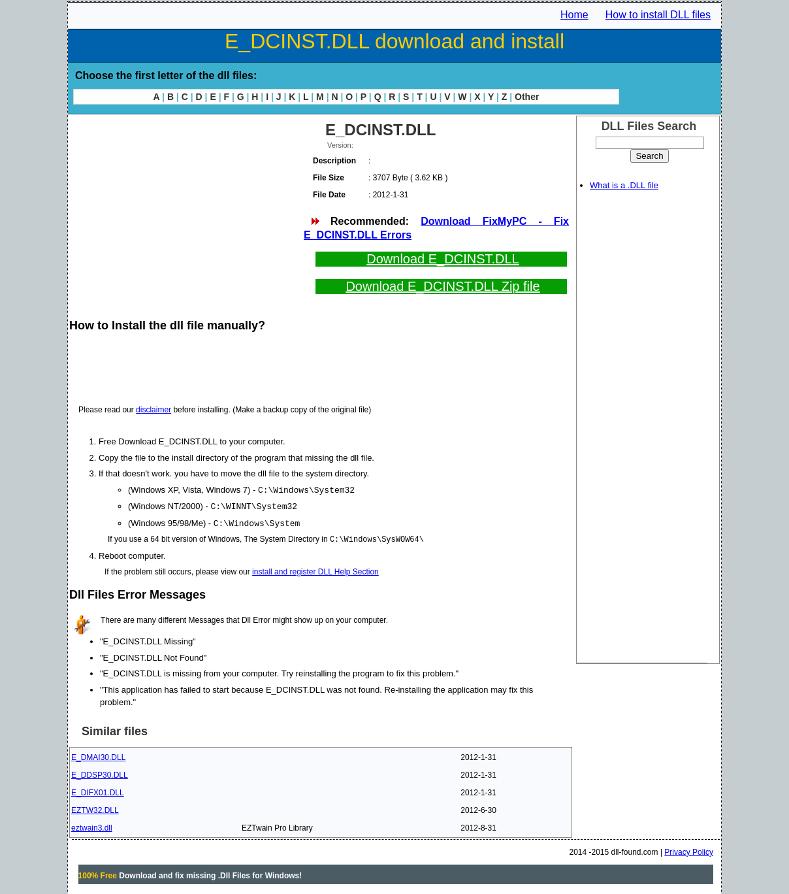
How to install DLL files (658, 14)
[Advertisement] (185, 209)
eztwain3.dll (91, 826)
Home (574, 14)
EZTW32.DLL (95, 808)
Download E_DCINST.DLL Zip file (442, 286)
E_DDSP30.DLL (99, 773)
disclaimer (153, 409)
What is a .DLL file (624, 185)
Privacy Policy (688, 850)
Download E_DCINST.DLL (442, 259)
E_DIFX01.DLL (97, 790)
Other (527, 96)
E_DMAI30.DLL (98, 755)
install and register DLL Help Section (315, 569)
